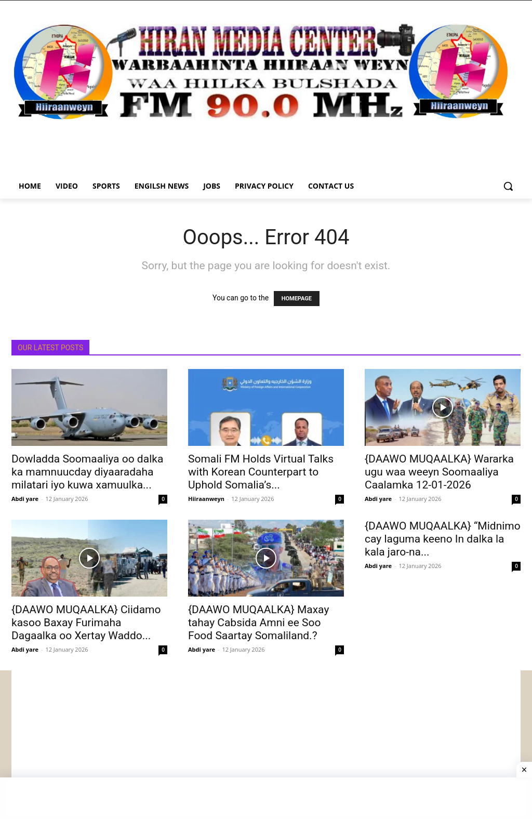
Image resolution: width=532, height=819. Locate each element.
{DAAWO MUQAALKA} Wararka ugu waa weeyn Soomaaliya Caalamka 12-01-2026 (439, 472)
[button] (508, 186)
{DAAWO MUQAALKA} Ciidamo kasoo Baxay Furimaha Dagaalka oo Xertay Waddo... (86, 622)
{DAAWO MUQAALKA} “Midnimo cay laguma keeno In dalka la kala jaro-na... (443, 539)
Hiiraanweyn (206, 499)
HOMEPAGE (297, 298)
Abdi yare (24, 499)
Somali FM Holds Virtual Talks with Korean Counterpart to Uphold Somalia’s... (261, 472)
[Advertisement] (266, 743)
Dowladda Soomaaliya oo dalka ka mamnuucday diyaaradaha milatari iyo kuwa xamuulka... (87, 472)
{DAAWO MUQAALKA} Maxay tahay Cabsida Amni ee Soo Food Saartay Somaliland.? (258, 622)
